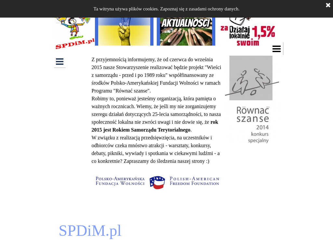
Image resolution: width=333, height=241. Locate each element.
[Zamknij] (328, 5)
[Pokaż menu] (277, 48)
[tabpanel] (157, 110)
